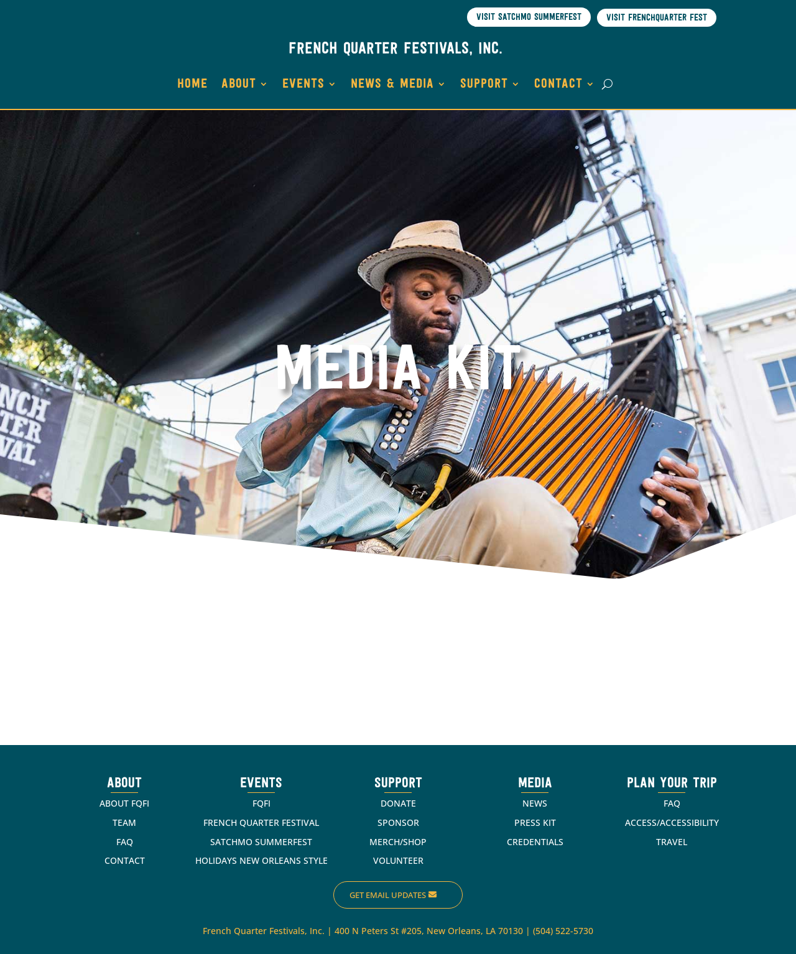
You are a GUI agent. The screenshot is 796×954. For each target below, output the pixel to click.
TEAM (124, 822)
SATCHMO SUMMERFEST (261, 842)
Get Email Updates (387, 895)
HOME (192, 84)
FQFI (261, 803)
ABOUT (238, 84)
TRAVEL (671, 842)
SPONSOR (398, 822)
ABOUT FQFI (124, 803)
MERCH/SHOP (398, 842)
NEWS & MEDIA (392, 84)
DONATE (398, 803)
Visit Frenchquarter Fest (656, 18)
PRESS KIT (535, 822)
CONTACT (558, 84)
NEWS (534, 803)
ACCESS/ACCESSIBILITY (672, 822)
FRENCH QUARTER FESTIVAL (261, 822)
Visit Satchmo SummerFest (528, 17)
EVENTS (303, 84)
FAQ (124, 842)
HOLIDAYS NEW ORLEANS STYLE (261, 860)
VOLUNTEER (398, 860)
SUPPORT (484, 84)
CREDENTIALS (535, 842)
